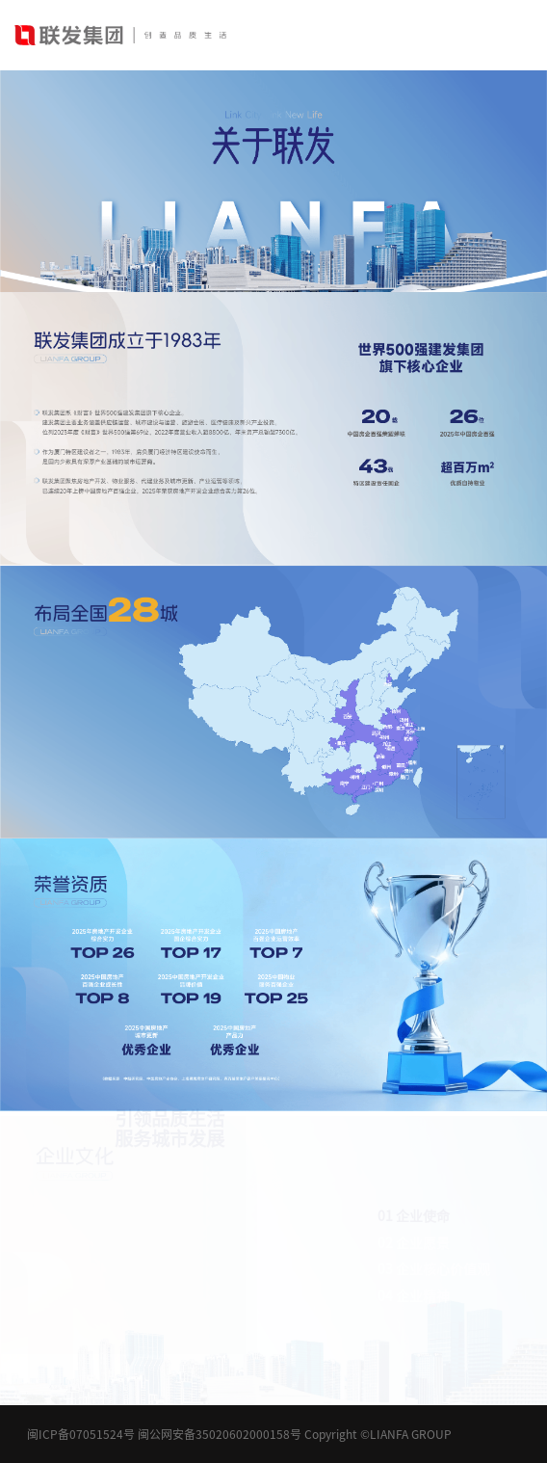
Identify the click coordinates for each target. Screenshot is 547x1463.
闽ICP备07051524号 (81, 1434)
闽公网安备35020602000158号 (219, 1434)
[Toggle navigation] (519, 35)
